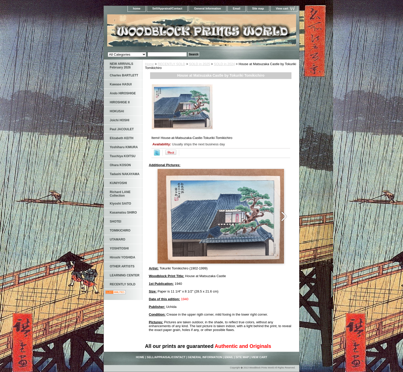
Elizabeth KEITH (121, 138)
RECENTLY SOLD (171, 64)
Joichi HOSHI (119, 120)
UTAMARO (117, 239)
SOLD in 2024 (224, 64)
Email (236, 8)
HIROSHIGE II (120, 102)
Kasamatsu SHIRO (123, 212)
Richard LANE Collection (120, 193)
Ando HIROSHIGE (123, 93)
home (136, 8)
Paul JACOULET (122, 129)
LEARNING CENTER (124, 275)
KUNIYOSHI (118, 183)
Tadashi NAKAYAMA (125, 174)
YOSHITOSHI (119, 248)
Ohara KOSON (120, 165)
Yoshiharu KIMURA (124, 147)
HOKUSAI (117, 111)
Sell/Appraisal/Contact (167, 8)
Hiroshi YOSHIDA (122, 257)
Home (149, 64)
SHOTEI (115, 221)
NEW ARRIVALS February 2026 (121, 65)
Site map (258, 8)
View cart (282, 8)
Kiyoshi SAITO (120, 203)
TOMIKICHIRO (120, 230)
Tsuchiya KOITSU (122, 156)
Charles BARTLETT (124, 75)
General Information (207, 8)
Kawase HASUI (121, 84)
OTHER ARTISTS (122, 266)
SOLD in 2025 (199, 64)
